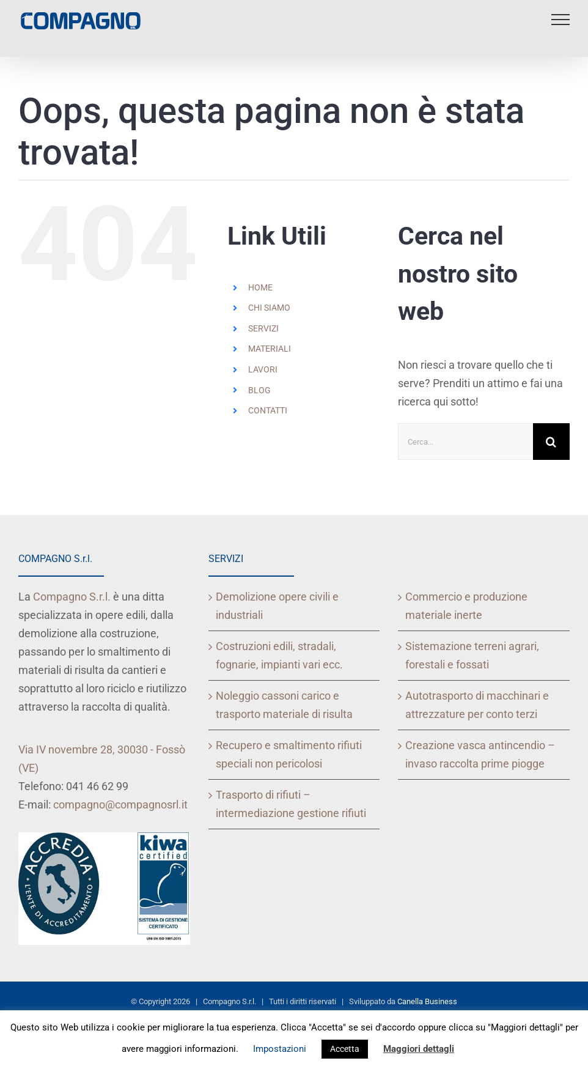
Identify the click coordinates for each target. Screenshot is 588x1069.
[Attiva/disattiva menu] (560, 19)
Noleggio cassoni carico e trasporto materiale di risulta (284, 704)
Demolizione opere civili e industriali (277, 605)
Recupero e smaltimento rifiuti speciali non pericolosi (289, 754)
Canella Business (427, 1001)
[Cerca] (551, 441)
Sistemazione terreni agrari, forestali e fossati (472, 655)
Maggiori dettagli (418, 1048)
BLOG (259, 390)
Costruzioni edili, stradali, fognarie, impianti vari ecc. (279, 655)
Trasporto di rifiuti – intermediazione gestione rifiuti (291, 803)
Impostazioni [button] (279, 1048)
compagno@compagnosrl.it (120, 804)
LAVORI (262, 369)
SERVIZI (263, 328)
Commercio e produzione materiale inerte (466, 605)
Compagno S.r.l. (72, 596)
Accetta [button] (344, 1049)
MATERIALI (269, 348)
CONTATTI (267, 410)
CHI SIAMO (269, 308)
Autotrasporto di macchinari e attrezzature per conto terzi (477, 704)
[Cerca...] (465, 441)
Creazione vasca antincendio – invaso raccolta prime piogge (480, 754)
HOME (260, 287)
